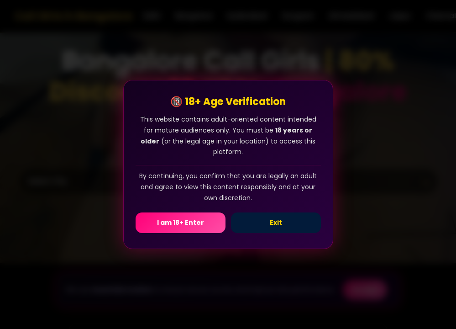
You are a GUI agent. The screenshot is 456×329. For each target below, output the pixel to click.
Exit (276, 222)
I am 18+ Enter (180, 222)
